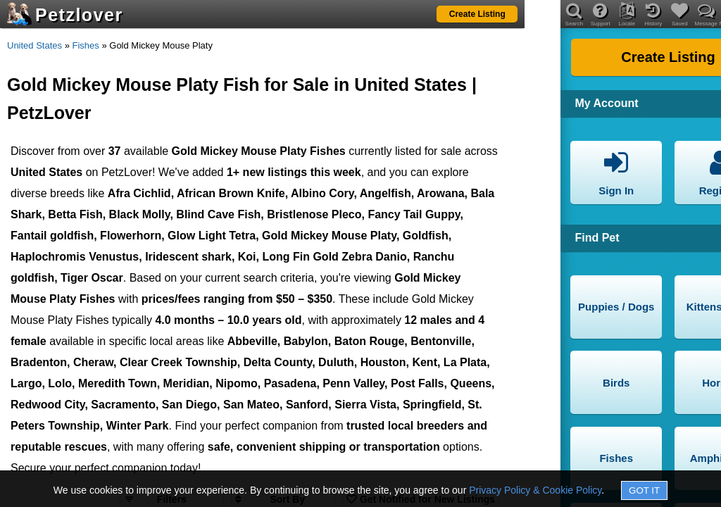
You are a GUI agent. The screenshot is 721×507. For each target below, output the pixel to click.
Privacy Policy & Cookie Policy (535, 490)
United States (34, 45)
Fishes (86, 45)
